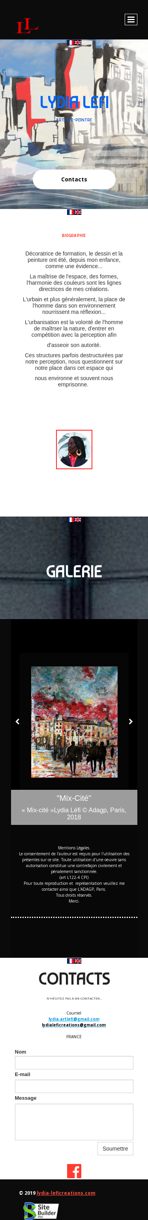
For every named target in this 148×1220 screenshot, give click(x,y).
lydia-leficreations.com (66, 1193)
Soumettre (115, 1148)
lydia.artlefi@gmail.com (74, 1019)
